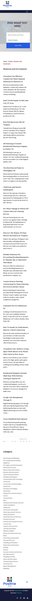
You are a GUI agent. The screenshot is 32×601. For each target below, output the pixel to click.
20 (15, 441)
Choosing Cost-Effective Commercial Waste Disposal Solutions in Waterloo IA (14, 79)
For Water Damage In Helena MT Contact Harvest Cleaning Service (16, 211)
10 (12, 441)
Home (5, 61)
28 (20, 441)
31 (29, 441)
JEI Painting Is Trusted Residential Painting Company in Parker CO (15, 146)
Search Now (18, 49)
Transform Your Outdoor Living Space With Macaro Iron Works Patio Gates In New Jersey (16, 351)
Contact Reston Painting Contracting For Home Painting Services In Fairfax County (15, 284)
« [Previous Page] (7, 441)
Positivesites (18, 591)
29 (23, 441)
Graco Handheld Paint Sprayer (15, 419)
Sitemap (19, 593)
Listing (10, 61)
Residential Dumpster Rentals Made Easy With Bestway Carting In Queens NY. (15, 375)
